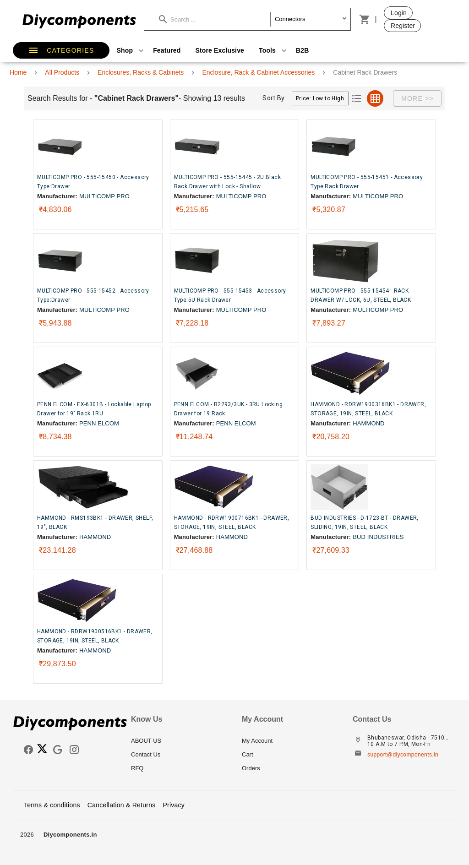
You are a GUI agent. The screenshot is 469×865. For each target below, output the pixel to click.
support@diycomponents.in (402, 754)
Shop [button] (131, 50)
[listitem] (179, 741)
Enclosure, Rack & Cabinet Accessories (258, 72)
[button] (214, 19)
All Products (62, 72)
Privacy (174, 805)
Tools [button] (274, 50)
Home (18, 72)
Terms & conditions (52, 805)
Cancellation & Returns (121, 805)
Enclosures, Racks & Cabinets (141, 72)
